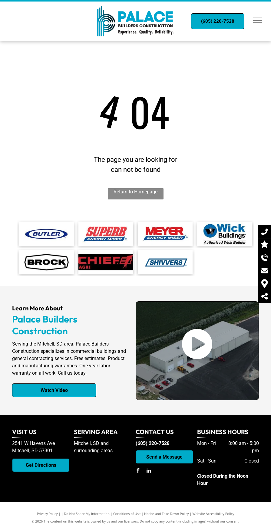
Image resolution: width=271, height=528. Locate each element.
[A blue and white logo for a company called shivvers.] (165, 262)
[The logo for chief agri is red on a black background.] (105, 262)
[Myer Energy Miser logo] (165, 234)
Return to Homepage (135, 192)
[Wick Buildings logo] (224, 234)
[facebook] (138, 471)
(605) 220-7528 (153, 443)
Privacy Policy (47, 513)
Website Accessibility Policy (213, 513)
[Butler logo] (46, 234)
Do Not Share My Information (87, 513)
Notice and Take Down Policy (166, 513)
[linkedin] (149, 471)
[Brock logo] (46, 262)
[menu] (258, 20)
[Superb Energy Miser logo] (105, 234)
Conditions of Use (127, 513)
